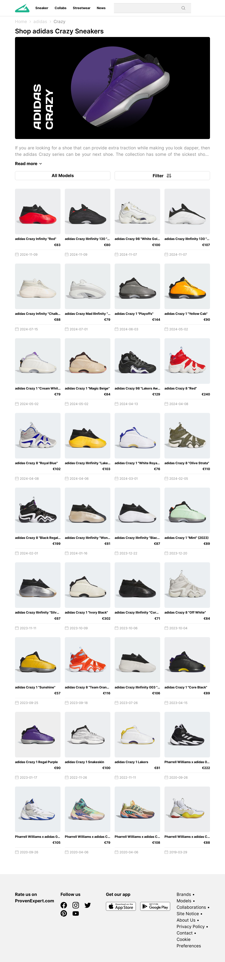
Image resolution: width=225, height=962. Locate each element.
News (101, 8)
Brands (184, 894)
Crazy (59, 21)
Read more (29, 163)
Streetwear (81, 8)
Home (21, 21)
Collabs (60, 8)
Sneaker (41, 8)
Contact (185, 933)
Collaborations (191, 907)
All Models (63, 175)
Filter (162, 175)
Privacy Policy (191, 926)
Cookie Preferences (189, 942)
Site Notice (188, 913)
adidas (40, 21)
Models (184, 900)
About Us (186, 920)
